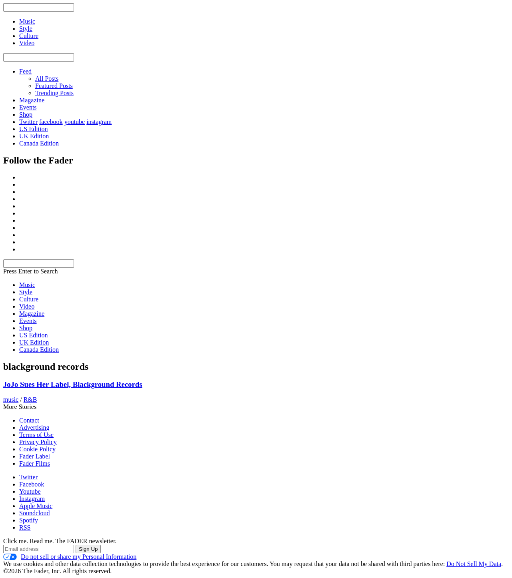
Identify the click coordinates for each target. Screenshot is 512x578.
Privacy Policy (38, 441)
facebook (51, 121)
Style (25, 292)
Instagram (32, 498)
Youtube (30, 491)
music (10, 399)
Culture (28, 299)
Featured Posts (54, 85)
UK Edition (34, 136)
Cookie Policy (37, 449)
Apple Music (35, 505)
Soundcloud (34, 513)
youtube (74, 121)
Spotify (28, 520)
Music (27, 284)
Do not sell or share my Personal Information (69, 556)
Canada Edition (39, 143)
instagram (99, 121)
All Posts (46, 78)
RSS (24, 527)
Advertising (34, 427)
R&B (30, 399)
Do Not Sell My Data (473, 563)
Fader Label (34, 456)
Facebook (31, 484)
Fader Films (34, 463)
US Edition (33, 129)
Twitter (28, 121)
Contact (29, 420)
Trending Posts (54, 93)
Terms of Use (36, 434)
